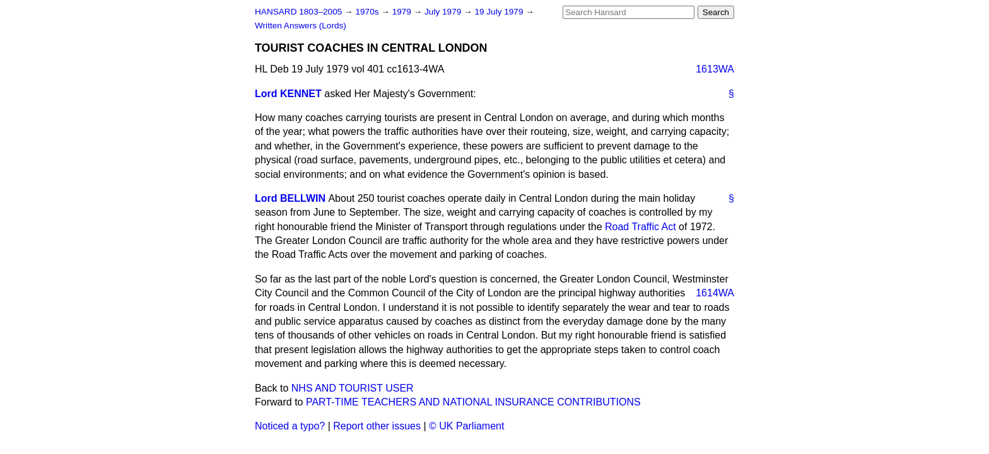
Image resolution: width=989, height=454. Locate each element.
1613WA (715, 69)
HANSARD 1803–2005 (298, 11)
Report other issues (377, 426)
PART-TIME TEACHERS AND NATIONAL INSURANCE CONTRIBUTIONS (473, 402)
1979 (403, 11)
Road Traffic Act (640, 226)
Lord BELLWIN (290, 198)
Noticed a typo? (290, 426)
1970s (368, 11)
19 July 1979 (499, 11)
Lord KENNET (288, 93)
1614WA (715, 293)
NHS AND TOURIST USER (352, 388)
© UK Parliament (466, 426)
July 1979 (444, 11)
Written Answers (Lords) (300, 25)
